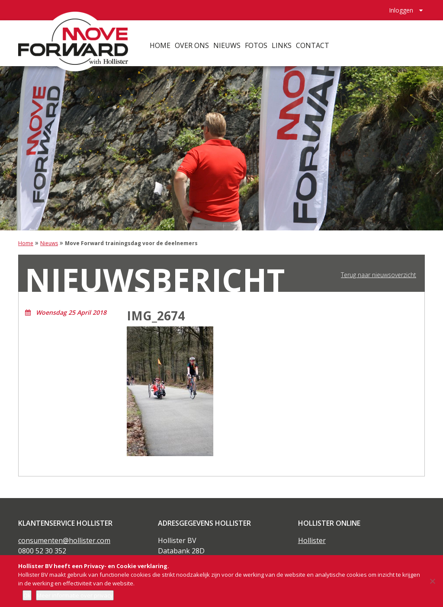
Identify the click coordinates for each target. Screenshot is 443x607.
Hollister (312, 540)
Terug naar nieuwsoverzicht (378, 275)
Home (168, 39)
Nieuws (235, 39)
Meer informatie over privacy (75, 595)
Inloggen (401, 7)
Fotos (265, 39)
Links (290, 39)
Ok (27, 595)
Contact (321, 39)
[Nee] (432, 581)
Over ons (200, 39)
